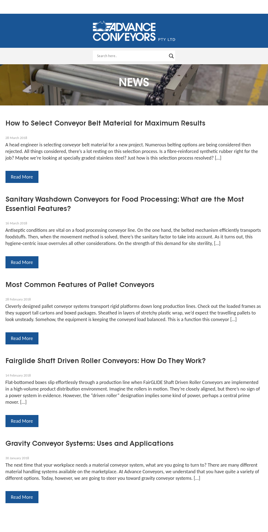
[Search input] (131, 56)
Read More (22, 177)
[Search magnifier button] (171, 56)
